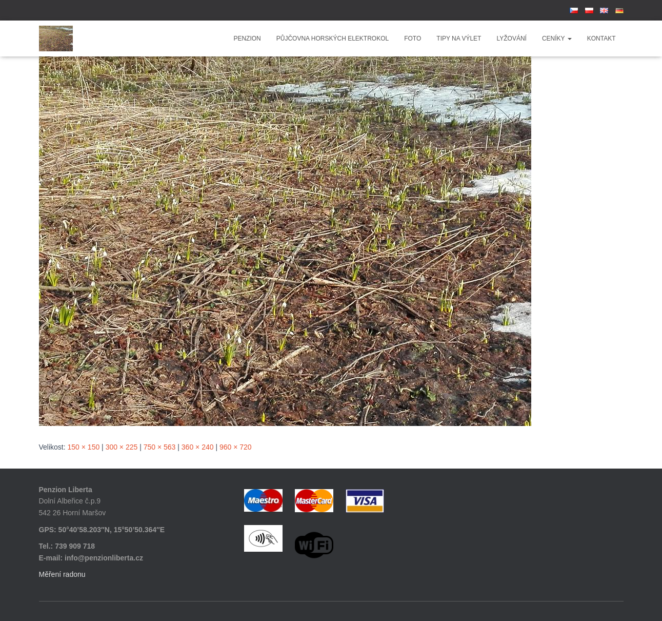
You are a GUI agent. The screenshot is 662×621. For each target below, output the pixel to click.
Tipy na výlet (458, 38)
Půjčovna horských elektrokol (332, 38)
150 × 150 (84, 447)
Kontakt (601, 38)
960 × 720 (235, 447)
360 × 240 (198, 447)
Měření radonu (62, 574)
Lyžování (511, 38)
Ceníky (557, 38)
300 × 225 (122, 447)
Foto (412, 38)
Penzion (246, 38)
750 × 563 (160, 447)
